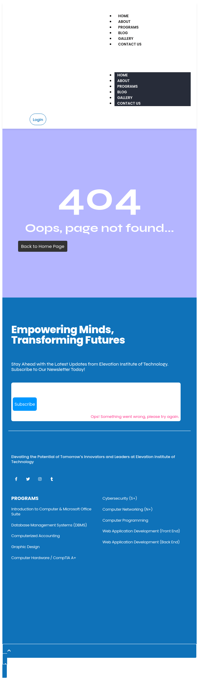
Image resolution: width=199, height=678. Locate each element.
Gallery (125, 38)
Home (123, 15)
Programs (128, 27)
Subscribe (25, 404)
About (124, 21)
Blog (123, 32)
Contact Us (130, 44)
